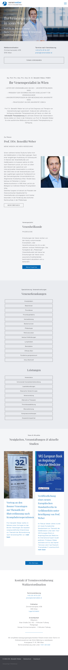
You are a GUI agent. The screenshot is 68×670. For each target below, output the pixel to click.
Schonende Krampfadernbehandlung (29, 382)
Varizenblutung (29, 319)
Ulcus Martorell (29, 360)
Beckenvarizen (29, 324)
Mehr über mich (14, 205)
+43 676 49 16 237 (42, 50)
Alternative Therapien (29, 400)
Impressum (36, 659)
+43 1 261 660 (45, 645)
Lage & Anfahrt (34, 611)
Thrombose (29, 310)
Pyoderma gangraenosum (28, 355)
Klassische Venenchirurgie (28, 391)
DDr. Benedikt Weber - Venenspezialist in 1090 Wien (12, 3)
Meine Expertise (31, 267)
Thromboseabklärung (29, 404)
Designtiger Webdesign (10, 664)
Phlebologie (29, 328)
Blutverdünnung (29, 409)
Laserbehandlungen (28, 386)
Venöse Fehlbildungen (29, 337)
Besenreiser (29, 306)
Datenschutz (27, 659)
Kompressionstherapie (28, 413)
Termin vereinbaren (34, 60)
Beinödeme (28, 346)
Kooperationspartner (29, 418)
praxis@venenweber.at (43, 53)
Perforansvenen (29, 333)
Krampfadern (29, 301)
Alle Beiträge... (34, 563)
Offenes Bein (29, 351)
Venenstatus (29, 377)
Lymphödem (29, 342)
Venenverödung (29, 395)
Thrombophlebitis (29, 315)
